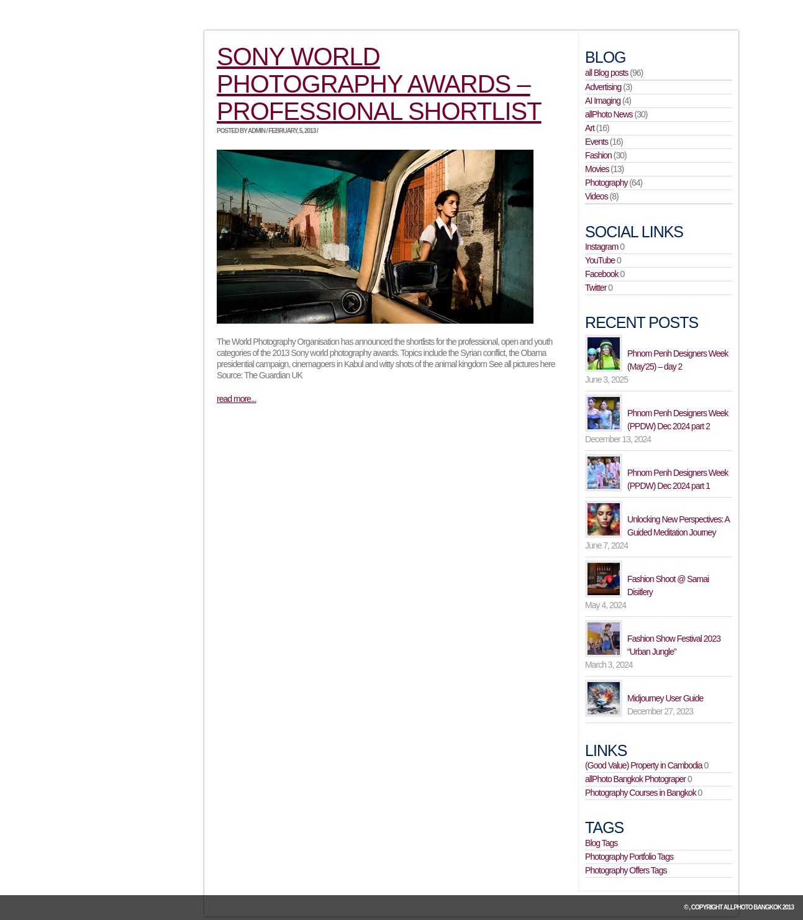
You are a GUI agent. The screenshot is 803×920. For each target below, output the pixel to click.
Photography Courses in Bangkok (640, 793)
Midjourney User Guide (665, 698)
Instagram (601, 247)
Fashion (598, 155)
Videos (596, 196)
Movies (597, 169)
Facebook (601, 274)
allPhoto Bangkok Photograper (635, 779)
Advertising (603, 87)
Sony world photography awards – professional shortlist (379, 84)
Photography (606, 183)
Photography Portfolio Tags (629, 857)
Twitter (595, 288)
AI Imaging (602, 101)
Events (596, 142)
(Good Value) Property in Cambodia (643, 765)
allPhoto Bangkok (752, 907)
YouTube (600, 260)
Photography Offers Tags (625, 870)
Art (589, 128)
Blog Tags (601, 843)
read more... (236, 399)
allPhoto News (609, 114)
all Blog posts (606, 73)
